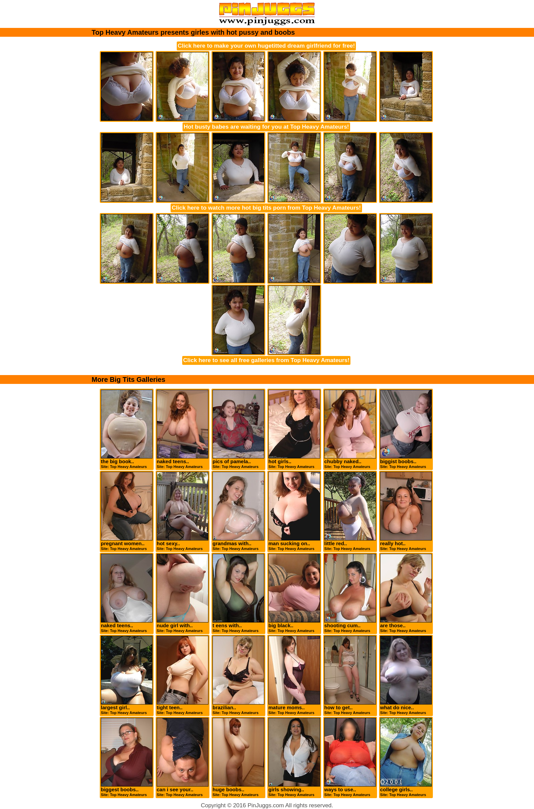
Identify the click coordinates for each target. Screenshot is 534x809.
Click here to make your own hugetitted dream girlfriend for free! (266, 46)
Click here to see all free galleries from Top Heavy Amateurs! (266, 360)
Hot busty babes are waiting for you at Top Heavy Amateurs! (266, 127)
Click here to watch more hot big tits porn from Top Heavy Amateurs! (266, 208)
